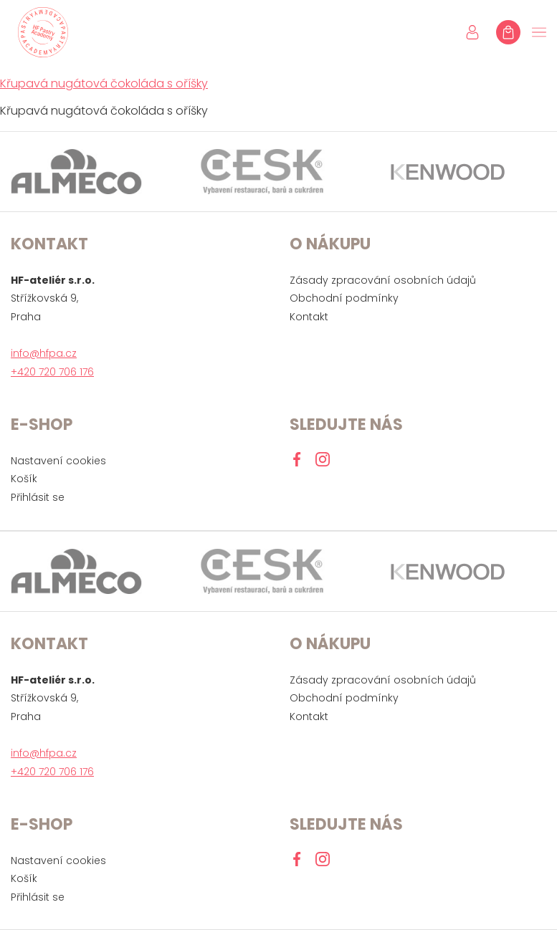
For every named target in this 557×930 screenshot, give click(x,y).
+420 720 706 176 (52, 372)
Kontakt (309, 317)
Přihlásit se (38, 497)
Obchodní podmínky (344, 298)
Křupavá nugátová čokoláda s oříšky (104, 83)
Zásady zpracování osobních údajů (383, 280)
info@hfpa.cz (44, 353)
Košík (24, 478)
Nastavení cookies (58, 461)
